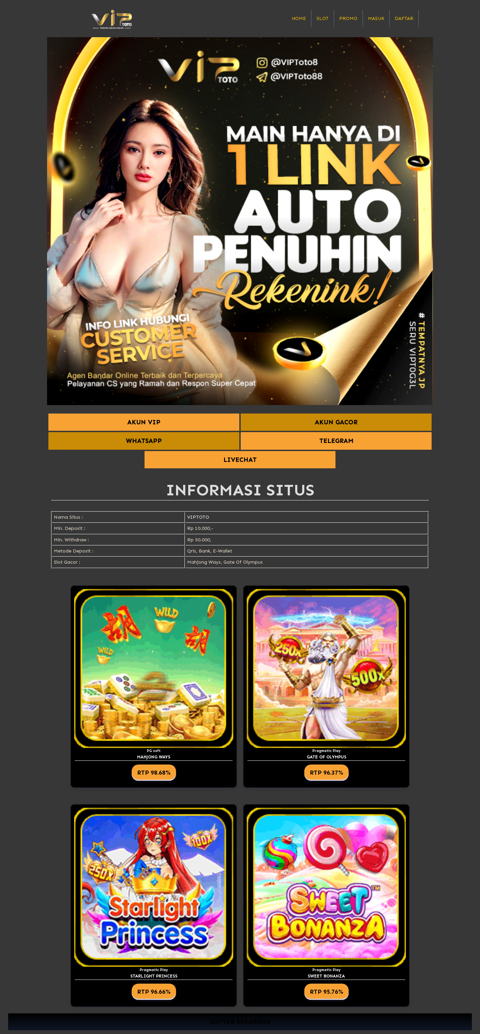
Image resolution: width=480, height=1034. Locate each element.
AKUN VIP (143, 422)
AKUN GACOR (336, 422)
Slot (323, 18)
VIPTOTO (198, 517)
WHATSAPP (144, 441)
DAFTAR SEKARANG (240, 1022)
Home (299, 18)
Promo (348, 18)
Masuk (376, 18)
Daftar (404, 18)
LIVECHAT (240, 460)
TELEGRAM (336, 441)
